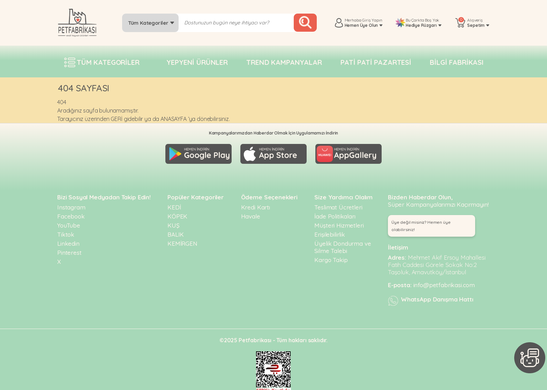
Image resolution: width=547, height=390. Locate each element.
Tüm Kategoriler (151, 23)
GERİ (116, 118)
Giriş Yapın (372, 20)
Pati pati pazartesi (375, 62)
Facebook (71, 213)
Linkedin (68, 240)
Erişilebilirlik (329, 231)
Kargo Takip (330, 256)
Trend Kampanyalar (284, 62)
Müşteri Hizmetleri (339, 222)
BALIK (175, 231)
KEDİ (174, 204)
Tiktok (65, 231)
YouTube (68, 222)
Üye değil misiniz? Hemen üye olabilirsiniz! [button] (421, 222)
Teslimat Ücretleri (338, 204)
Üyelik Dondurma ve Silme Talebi (342, 244)
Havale (250, 213)
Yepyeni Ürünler (197, 62)
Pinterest (69, 249)
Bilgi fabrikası (457, 62)
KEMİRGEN (182, 240)
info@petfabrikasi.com (444, 281)
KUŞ (173, 222)
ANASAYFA (173, 118)
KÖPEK (177, 213)
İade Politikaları (334, 213)
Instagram (71, 204)
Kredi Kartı (255, 204)
